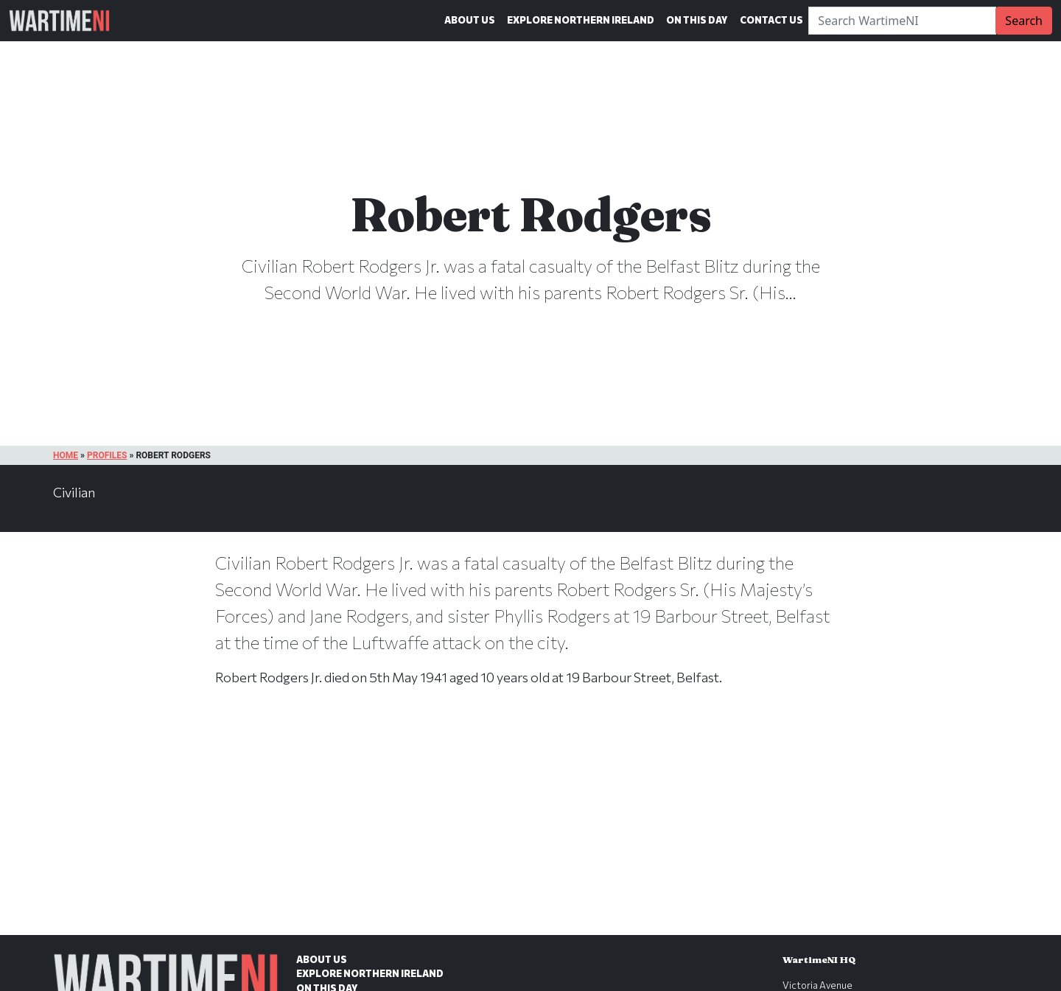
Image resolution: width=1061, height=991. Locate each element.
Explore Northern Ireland (580, 20)
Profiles (107, 455)
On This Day (697, 20)
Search (1024, 21)
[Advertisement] (530, 826)
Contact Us (771, 20)
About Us (469, 20)
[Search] (902, 21)
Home (65, 455)
